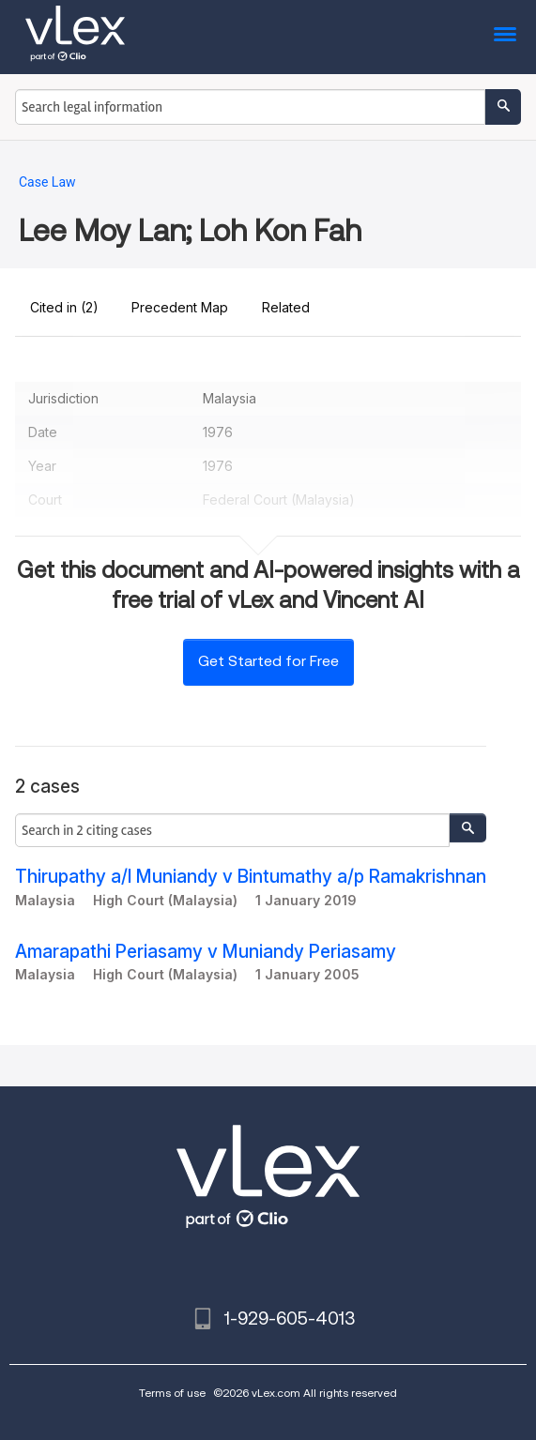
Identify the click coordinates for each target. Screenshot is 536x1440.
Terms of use (172, 1393)
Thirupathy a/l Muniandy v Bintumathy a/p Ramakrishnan (250, 876)
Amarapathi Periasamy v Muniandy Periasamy (205, 952)
